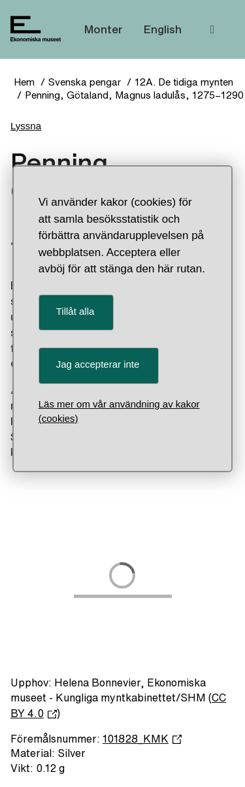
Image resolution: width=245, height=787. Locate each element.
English (163, 29)
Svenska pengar (84, 82)
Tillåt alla (75, 311)
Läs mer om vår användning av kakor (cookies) (119, 411)
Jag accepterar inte (98, 364)
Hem (24, 82)
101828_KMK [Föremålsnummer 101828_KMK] (142, 738)
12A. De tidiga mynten (184, 82)
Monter (103, 29)
